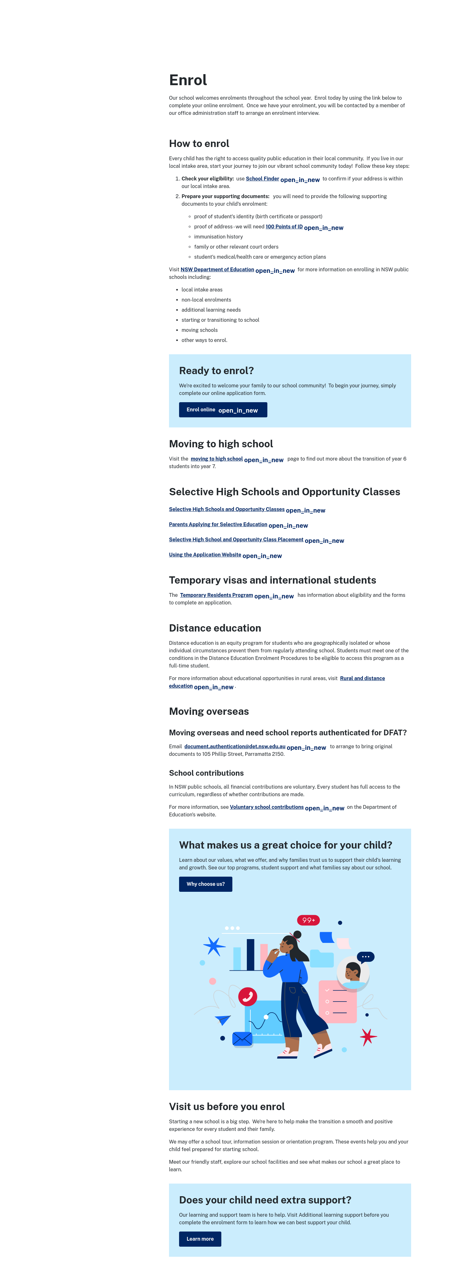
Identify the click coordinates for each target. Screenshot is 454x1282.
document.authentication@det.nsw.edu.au (255, 747)
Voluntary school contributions (287, 807)
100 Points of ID (305, 227)
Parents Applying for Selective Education (238, 524)
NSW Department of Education (238, 270)
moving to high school (237, 459)
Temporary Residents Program (237, 595)
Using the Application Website (225, 555)
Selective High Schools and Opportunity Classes (247, 509)
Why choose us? (206, 884)
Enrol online (222, 410)
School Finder (283, 179)
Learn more (200, 1239)
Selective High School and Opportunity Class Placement (256, 540)
